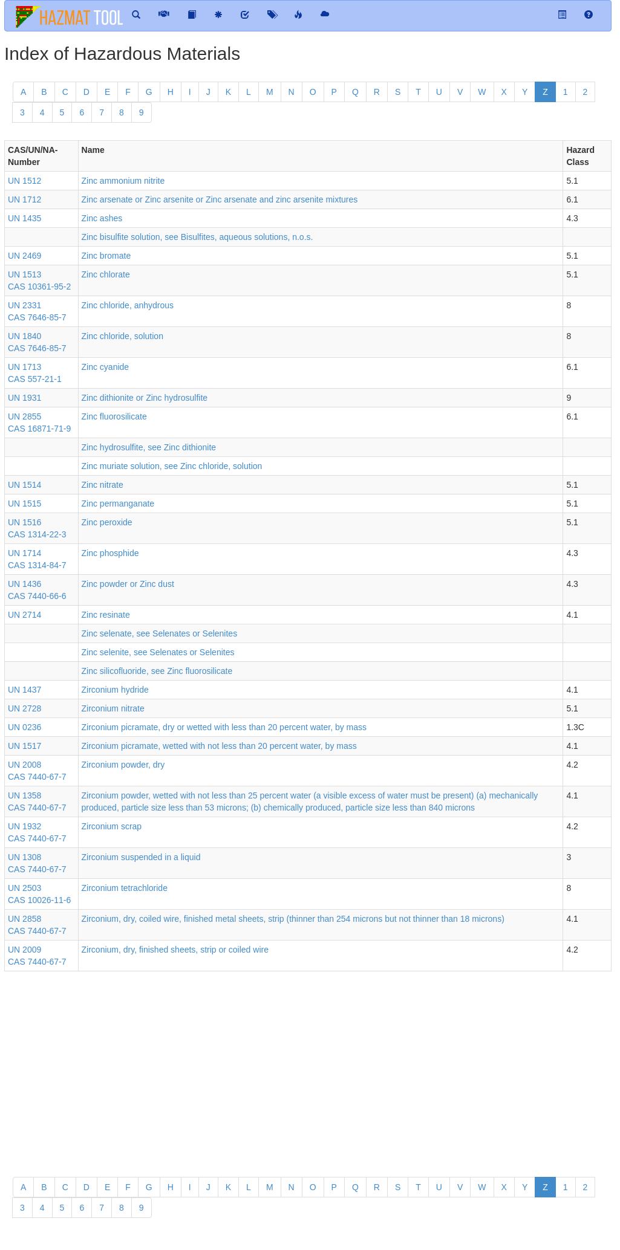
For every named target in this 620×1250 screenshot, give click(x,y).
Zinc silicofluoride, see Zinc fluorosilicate (157, 671)
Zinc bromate (106, 256)
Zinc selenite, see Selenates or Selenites (158, 652)
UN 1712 (24, 199)
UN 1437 (24, 690)
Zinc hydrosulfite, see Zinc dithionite (149, 447)
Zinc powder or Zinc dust (128, 584)
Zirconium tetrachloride (125, 888)
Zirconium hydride (115, 690)
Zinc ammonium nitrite (123, 181)
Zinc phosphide (110, 553)
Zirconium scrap (112, 826)
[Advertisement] (308, 1068)
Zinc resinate (106, 615)
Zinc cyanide (105, 367)
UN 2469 (24, 256)
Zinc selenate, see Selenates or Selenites (160, 633)
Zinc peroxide (107, 522)
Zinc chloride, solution (122, 336)
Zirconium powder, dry (123, 764)
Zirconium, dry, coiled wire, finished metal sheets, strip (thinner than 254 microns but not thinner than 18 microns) (293, 919)
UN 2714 (24, 615)
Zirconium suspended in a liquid (141, 857)
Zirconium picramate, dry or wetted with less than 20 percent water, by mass (224, 727)
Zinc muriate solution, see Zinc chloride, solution (172, 466)
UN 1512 (24, 181)
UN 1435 (24, 218)
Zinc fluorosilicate (114, 416)
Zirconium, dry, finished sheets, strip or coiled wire (175, 949)
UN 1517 (24, 746)
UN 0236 (24, 727)
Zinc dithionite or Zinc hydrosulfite (145, 398)
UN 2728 (24, 708)
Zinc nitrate (102, 485)
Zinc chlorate (106, 274)
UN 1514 (24, 485)
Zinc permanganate (118, 503)
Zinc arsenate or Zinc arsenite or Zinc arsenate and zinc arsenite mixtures (220, 199)
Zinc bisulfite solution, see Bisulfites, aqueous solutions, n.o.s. (197, 237)
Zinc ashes (102, 218)
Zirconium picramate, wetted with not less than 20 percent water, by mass (219, 746)
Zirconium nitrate (113, 708)
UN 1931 (24, 398)
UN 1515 (24, 503)
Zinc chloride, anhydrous (128, 305)
